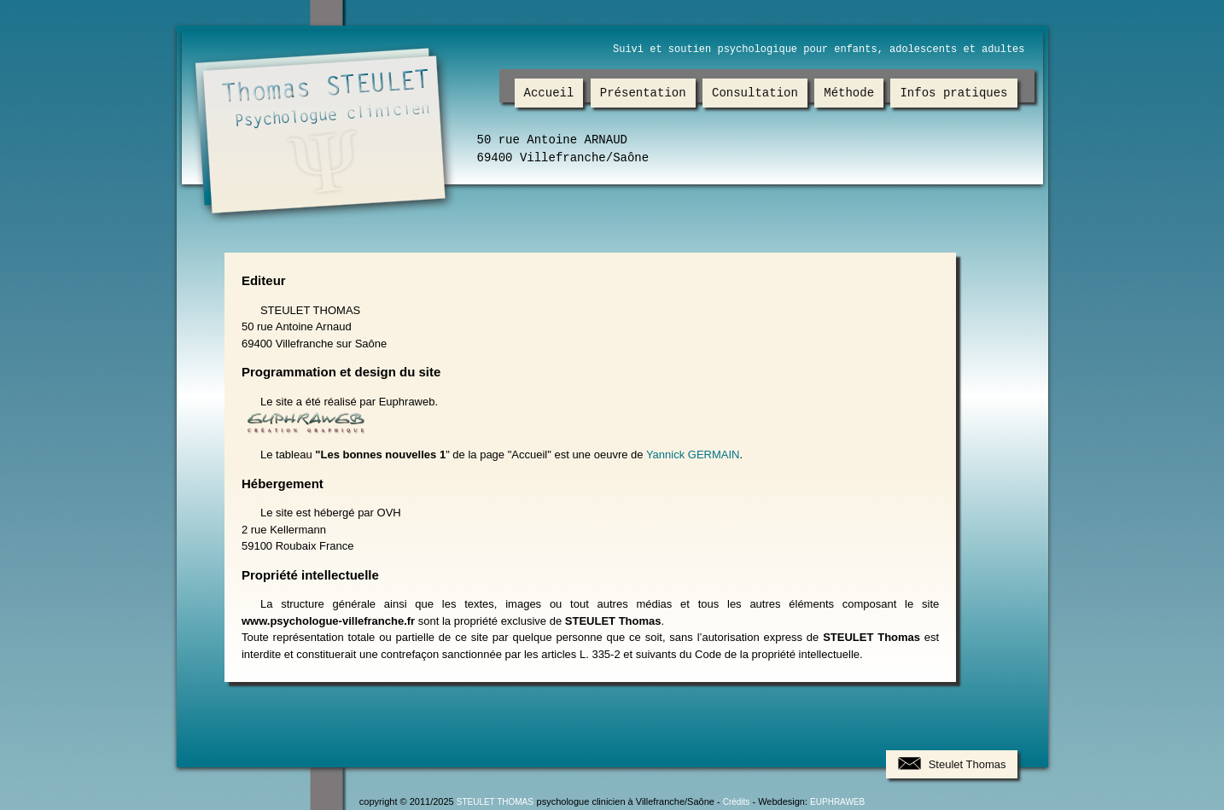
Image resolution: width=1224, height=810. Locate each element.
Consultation (755, 93)
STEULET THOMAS (495, 802)
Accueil (549, 93)
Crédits (736, 802)
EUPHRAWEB (837, 802)
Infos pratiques (954, 93)
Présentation (643, 93)
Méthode (849, 93)
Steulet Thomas (967, 764)
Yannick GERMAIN (693, 454)
